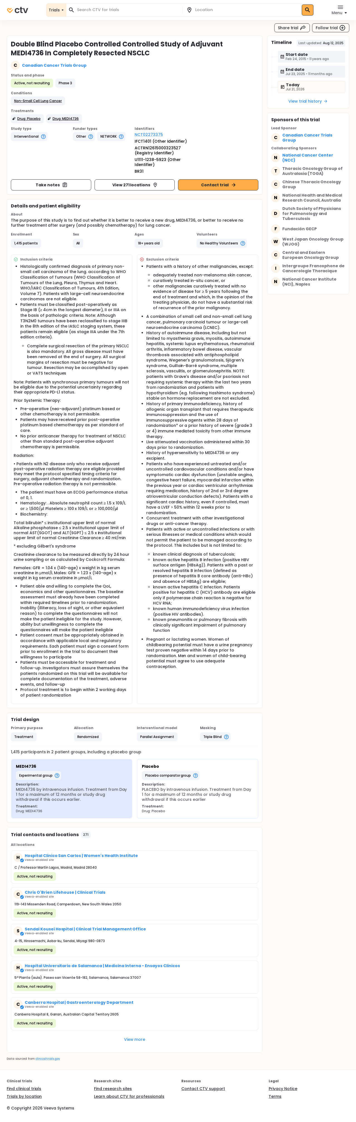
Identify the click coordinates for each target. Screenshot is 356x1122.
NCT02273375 (149, 134)
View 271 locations (135, 185)
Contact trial (218, 185)
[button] (38, 100)
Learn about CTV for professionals (129, 1096)
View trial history (308, 101)
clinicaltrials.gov (47, 1059)
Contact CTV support (203, 1088)
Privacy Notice (283, 1088)
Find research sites (113, 1088)
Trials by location (24, 1096)
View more (134, 1039)
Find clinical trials (24, 1088)
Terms (275, 1096)
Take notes (52, 185)
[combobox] (127, 10)
